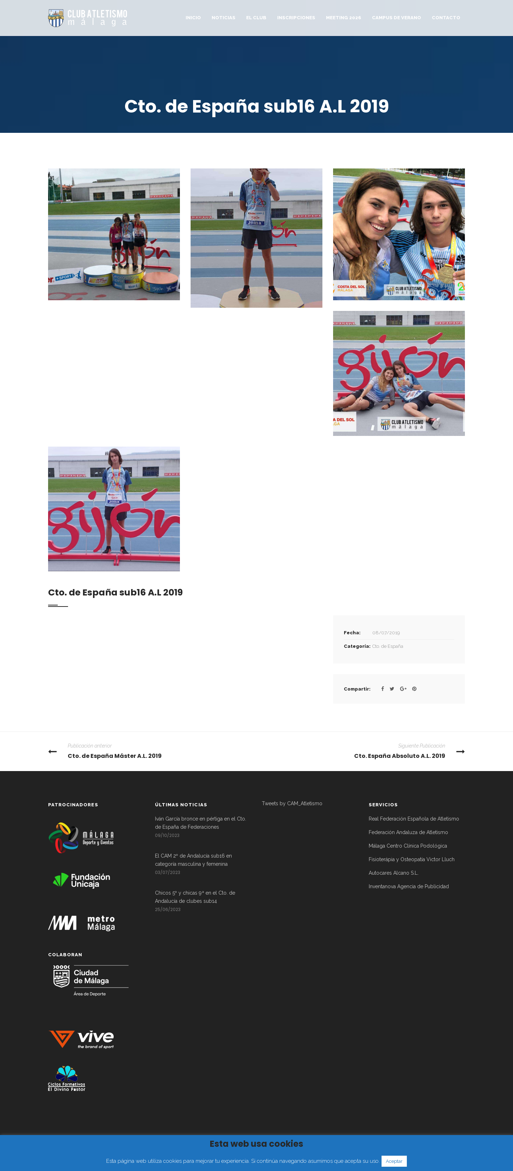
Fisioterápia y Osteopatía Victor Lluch (412, 859)
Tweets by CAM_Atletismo (292, 803)
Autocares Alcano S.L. (394, 873)
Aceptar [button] (394, 1161)
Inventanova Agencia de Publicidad (409, 886)
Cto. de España (387, 646)
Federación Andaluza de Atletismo (408, 832)
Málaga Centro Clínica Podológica (408, 846)
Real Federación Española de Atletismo (414, 819)
